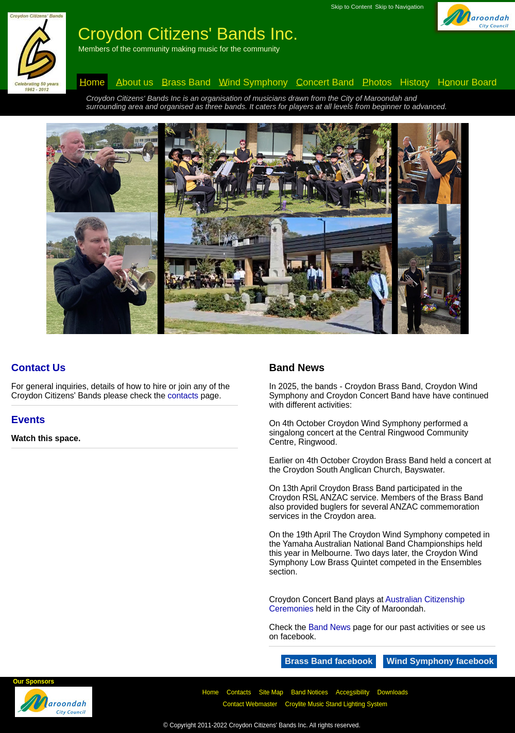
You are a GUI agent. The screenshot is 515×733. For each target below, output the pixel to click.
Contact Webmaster (250, 704)
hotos (376, 81)
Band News (329, 627)
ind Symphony (253, 81)
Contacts (239, 692)
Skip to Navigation (399, 6)
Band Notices (309, 692)
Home (210, 692)
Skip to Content (351, 6)
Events (28, 419)
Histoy (415, 81)
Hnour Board (467, 81)
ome (92, 81)
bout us (134, 81)
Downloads (392, 692)
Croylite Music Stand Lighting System (336, 704)
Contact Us (38, 367)
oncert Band (325, 81)
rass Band (186, 81)
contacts (183, 395)
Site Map (271, 692)
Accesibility (352, 692)
